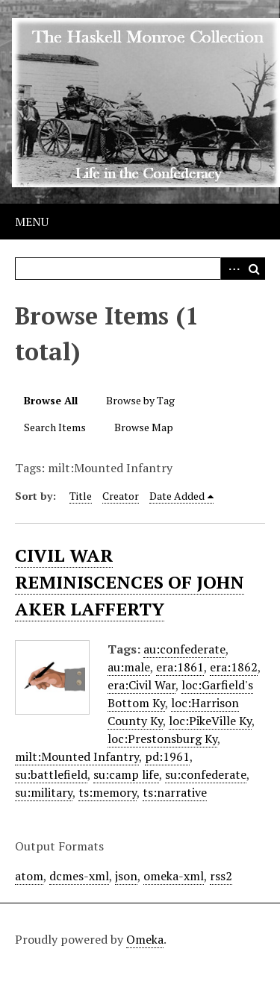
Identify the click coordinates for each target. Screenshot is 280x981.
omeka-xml (173, 876)
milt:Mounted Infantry (77, 756)
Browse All (51, 400)
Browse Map (143, 427)
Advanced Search (231, 268)
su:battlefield (51, 774)
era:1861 (180, 667)
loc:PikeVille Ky (210, 720)
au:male (129, 667)
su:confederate (205, 774)
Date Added (177, 496)
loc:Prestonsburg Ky (162, 738)
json (126, 876)
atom (29, 876)
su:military (43, 792)
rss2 (221, 876)
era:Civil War (141, 685)
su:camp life (126, 774)
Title (80, 496)
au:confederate (184, 649)
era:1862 (234, 667)
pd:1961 (167, 756)
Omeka (145, 939)
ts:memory (107, 792)
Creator (120, 496)
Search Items (55, 427)
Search (254, 268)
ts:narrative (175, 792)
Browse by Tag (140, 400)
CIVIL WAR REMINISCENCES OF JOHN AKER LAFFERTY (129, 582)
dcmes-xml (79, 876)
